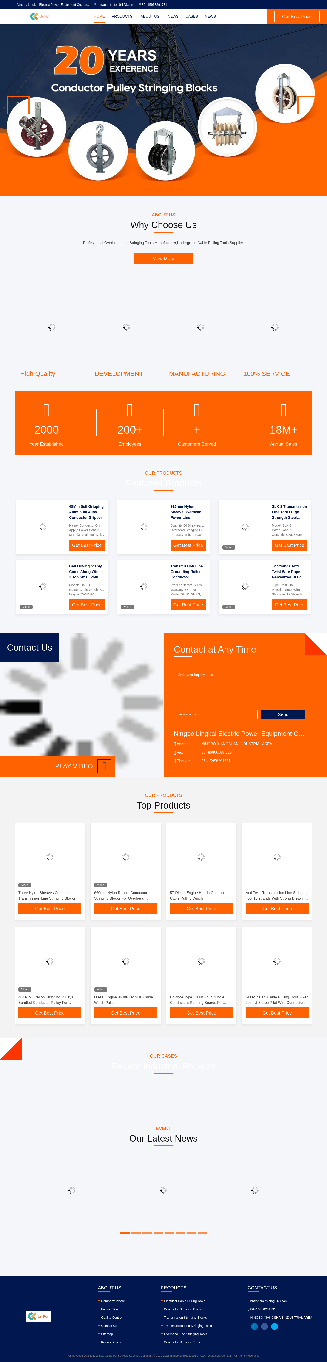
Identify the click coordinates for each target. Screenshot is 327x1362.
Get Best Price (87, 545)
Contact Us (109, 1326)
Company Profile (113, 1301)
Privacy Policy (111, 1342)
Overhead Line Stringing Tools (185, 1334)
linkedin (254, 1326)
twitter (274, 1326)
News (173, 16)
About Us (151, 16)
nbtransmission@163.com (114, 4)
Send (283, 714)
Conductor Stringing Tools (182, 1342)
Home (99, 16)
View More (163, 258)
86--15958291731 (153, 4)
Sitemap (107, 1334)
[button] (18, 105)
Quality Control (111, 1317)
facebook (264, 1326)
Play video (83, 766)
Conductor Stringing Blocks (183, 1309)
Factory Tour (110, 1309)
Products (123, 16)
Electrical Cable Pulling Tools (184, 1301)
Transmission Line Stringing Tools (188, 1326)
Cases (191, 16)
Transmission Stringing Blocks (185, 1317)
